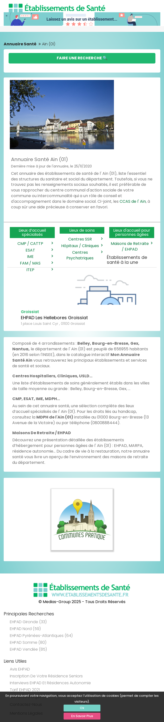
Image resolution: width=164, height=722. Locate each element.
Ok (82, 708)
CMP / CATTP (34, 244)
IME (39, 257)
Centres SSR (85, 239)
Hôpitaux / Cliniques (81, 246)
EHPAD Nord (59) (25, 629)
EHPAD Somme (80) (28, 642)
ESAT (39, 250)
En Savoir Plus (82, 716)
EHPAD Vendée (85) (28, 649)
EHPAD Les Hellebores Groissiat (54, 318)
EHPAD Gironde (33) (28, 622)
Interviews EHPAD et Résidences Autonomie (50, 683)
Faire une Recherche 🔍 (82, 58)
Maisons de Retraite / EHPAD (131, 246)
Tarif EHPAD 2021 (25, 690)
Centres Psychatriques (84, 255)
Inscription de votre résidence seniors (46, 676)
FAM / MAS (36, 263)
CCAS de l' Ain (133, 201)
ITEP (39, 270)
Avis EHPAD (20, 669)
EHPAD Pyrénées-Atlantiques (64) (41, 635)
